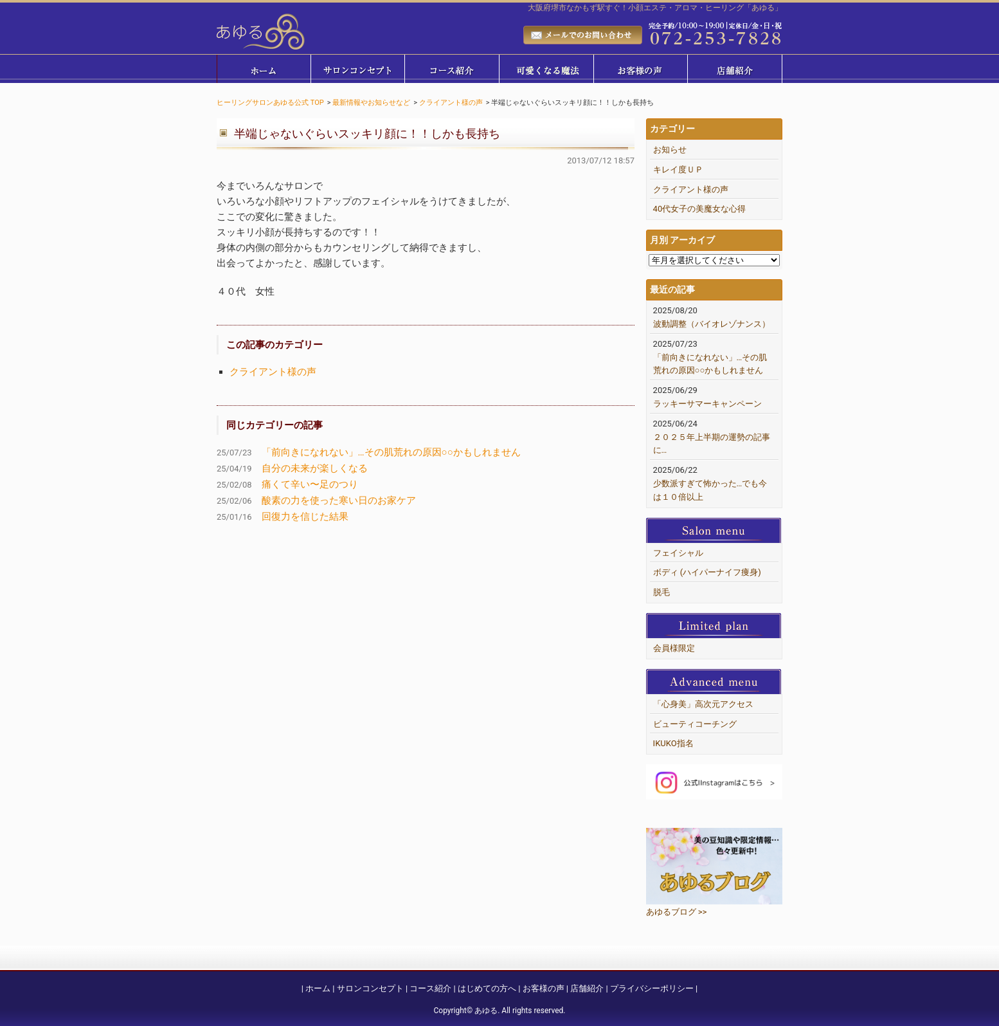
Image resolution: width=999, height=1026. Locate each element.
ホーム (317, 988)
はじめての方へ (487, 988)
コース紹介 (430, 988)
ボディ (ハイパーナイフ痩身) (707, 572)
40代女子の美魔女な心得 (699, 209)
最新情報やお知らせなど (371, 102)
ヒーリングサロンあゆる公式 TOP (270, 102)
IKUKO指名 (673, 743)
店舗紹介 (587, 988)
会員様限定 (674, 648)
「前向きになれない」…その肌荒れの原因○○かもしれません (391, 452)
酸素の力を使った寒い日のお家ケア (339, 500)
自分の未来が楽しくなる (315, 468)
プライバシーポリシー (652, 988)
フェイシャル (678, 553)
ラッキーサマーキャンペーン (707, 403)
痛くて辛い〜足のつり (310, 484)
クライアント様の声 (451, 102)
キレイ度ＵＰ (678, 169)
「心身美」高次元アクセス (703, 704)
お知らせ (670, 149)
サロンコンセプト (370, 988)
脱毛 (661, 592)
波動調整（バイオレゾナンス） (711, 324)
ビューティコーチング (695, 724)
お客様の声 (543, 988)
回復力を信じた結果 (305, 516)
